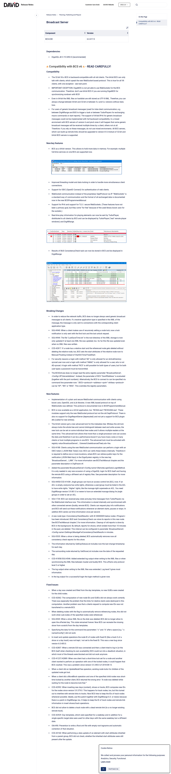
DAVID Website (108, 5)
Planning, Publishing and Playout (70, 15)
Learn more (105, 762)
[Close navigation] (36, 15)
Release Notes (27, 5)
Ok (103, 769)
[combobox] (150, 4)
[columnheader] (65, 33)
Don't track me (113, 769)
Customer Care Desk (92, 5)
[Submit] (137, 5)
